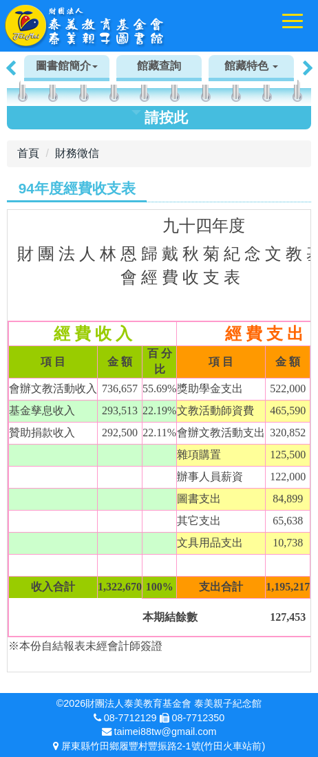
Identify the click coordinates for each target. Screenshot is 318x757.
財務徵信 (77, 153)
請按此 (159, 117)
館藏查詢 (159, 66)
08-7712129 (130, 717)
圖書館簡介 (67, 66)
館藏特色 (251, 66)
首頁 (28, 153)
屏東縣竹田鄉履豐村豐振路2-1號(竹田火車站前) (163, 745)
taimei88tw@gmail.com (165, 731)
